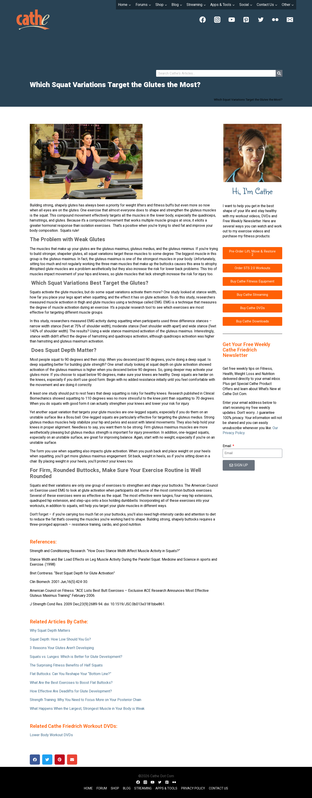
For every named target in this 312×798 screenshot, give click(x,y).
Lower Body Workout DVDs (51, 735)
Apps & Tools (166, 788)
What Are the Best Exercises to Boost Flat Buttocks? (71, 682)
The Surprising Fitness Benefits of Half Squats (66, 665)
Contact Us (218, 788)
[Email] (290, 19)
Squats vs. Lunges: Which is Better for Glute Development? (76, 656)
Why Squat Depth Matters (50, 630)
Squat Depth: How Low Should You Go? (60, 639)
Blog (127, 788)
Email (227, 446)
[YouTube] (231, 19)
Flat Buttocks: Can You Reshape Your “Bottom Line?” (70, 674)
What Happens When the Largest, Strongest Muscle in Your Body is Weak (87, 708)
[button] (35, 759)
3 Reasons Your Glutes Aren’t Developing (62, 648)
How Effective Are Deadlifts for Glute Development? (71, 691)
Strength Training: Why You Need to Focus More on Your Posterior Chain (85, 700)
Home (88, 788)
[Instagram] (217, 19)
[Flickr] (275, 19)
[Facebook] (202, 19)
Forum (102, 788)
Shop (115, 788)
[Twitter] (260, 19)
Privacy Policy (193, 788)
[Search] (279, 73)
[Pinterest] (246, 19)
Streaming (143, 788)
